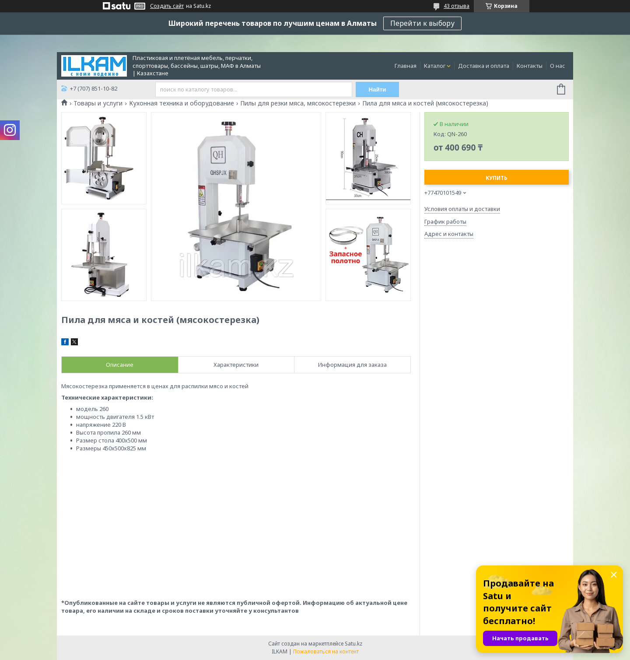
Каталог (434, 66)
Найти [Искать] (377, 89)
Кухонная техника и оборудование (181, 103)
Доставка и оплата (483, 66)
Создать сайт (167, 6)
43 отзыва (456, 6)
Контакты (529, 66)
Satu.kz (353, 643)
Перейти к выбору (422, 23)
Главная (405, 66)
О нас (557, 66)
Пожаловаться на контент (326, 651)
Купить (497, 178)
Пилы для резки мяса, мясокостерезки (298, 103)
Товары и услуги (98, 103)
